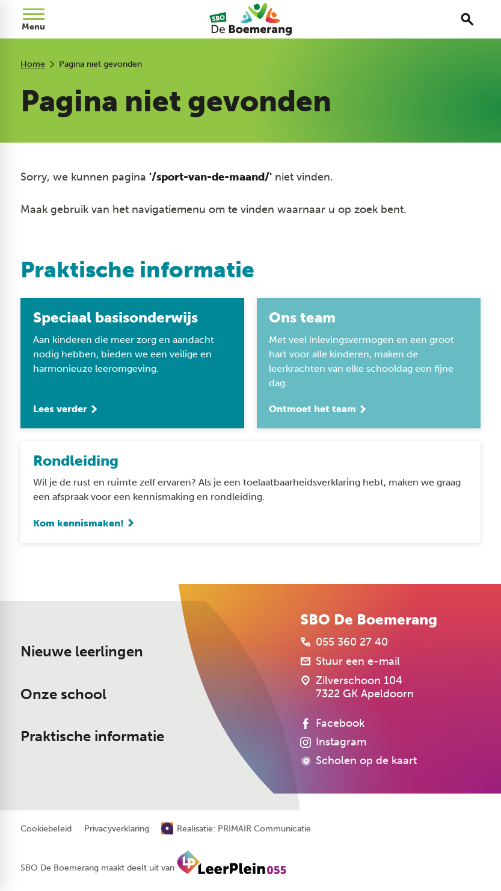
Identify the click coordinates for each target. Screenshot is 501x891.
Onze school (63, 694)
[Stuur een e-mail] (350, 661)
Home (32, 64)
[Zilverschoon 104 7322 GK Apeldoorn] (357, 687)
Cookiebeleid (46, 829)
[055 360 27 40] (344, 642)
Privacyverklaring (116, 829)
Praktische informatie (92, 736)
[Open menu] (33, 19)
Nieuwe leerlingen (81, 651)
